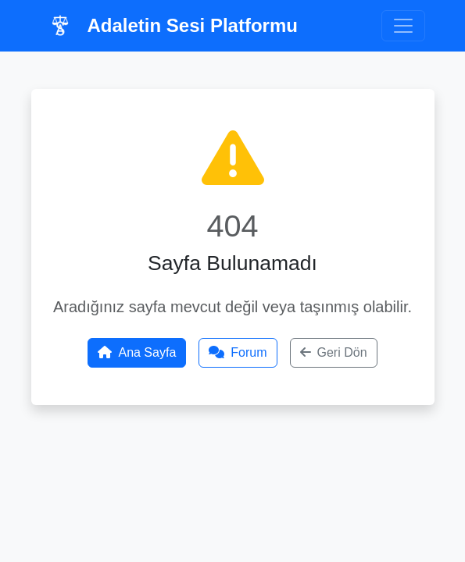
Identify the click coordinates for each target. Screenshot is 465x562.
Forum (237, 352)
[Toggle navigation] (403, 25)
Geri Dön (333, 352)
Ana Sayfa (137, 352)
